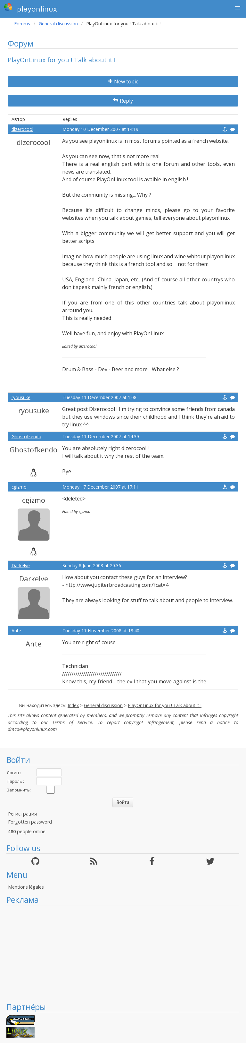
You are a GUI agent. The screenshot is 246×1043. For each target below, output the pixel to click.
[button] (237, 8)
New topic (123, 81)
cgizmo (19, 487)
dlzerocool (22, 129)
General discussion (58, 24)
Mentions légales (26, 887)
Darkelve (21, 565)
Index (73, 705)
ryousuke (21, 397)
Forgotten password (30, 822)
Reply (123, 100)
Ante (16, 631)
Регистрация (22, 814)
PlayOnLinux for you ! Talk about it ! (164, 705)
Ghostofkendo (26, 436)
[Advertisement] (122, 953)
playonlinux (30, 8)
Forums (22, 24)
